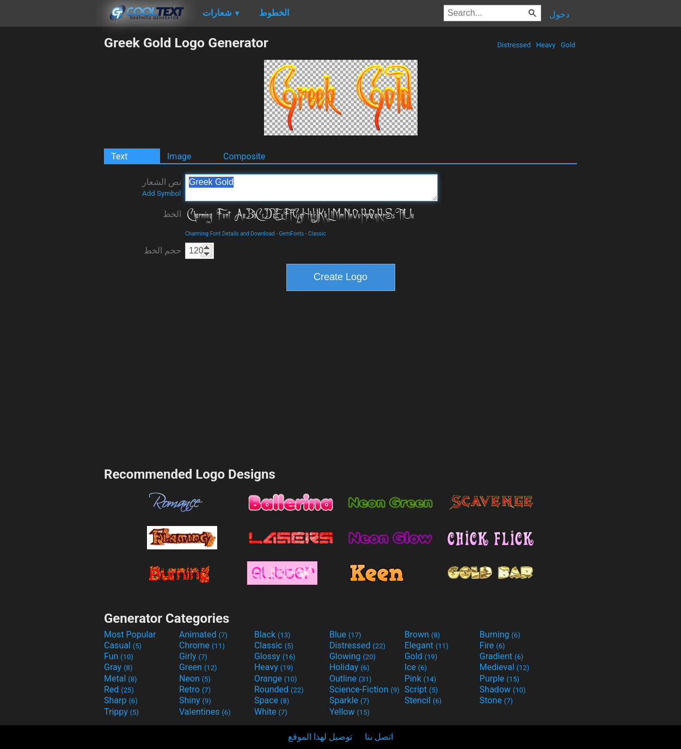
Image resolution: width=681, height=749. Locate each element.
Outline (350, 678)
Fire (492, 645)
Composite (244, 156)
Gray (118, 667)
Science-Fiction (364, 689)
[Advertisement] (51, 198)
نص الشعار (161, 187)
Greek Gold (311, 187)
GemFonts (291, 234)
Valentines (205, 712)
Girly (193, 656)
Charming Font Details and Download (230, 234)
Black (272, 634)
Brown (422, 634)
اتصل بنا (379, 737)
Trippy (121, 712)
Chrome (202, 645)
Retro (195, 689)
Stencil (422, 700)
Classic (317, 234)
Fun (118, 656)
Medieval (505, 667)
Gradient (501, 656)
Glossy (275, 656)
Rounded (279, 689)
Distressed (513, 45)
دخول (559, 14)
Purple (499, 678)
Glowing (352, 656)
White (270, 712)
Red (119, 689)
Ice (415, 667)
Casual (123, 645)
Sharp (121, 700)
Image (179, 156)
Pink (420, 678)
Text (119, 156)
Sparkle (349, 700)
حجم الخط (162, 250)
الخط (172, 214)
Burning (500, 634)
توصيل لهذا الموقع (320, 737)
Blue (345, 634)
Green (198, 667)
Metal (120, 678)
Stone (496, 700)
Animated (203, 634)
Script (421, 689)
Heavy (546, 45)
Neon (195, 678)
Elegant (426, 645)
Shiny (195, 700)
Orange (275, 678)
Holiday (349, 667)
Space (271, 700)
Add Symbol (161, 193)
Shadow (503, 689)
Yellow (349, 712)
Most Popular (130, 634)
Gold (568, 45)
